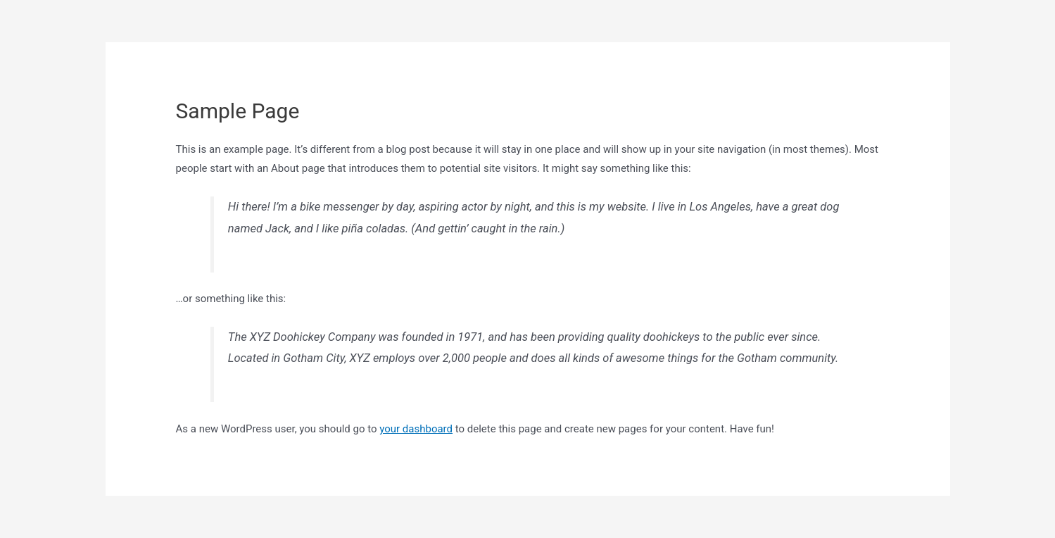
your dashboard (416, 429)
